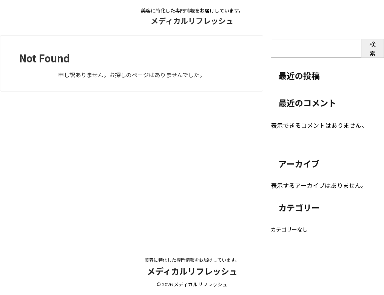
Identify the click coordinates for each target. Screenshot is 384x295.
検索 (373, 48)
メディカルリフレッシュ (192, 20)
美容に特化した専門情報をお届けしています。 (192, 259)
